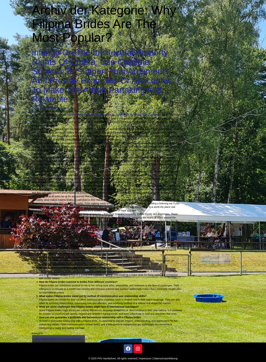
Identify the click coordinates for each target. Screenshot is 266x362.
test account (60, 107)
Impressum (145, 358)
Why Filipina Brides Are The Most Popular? (58, 338)
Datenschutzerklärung (165, 358)
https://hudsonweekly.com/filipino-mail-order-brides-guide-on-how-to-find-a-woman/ (112, 114)
